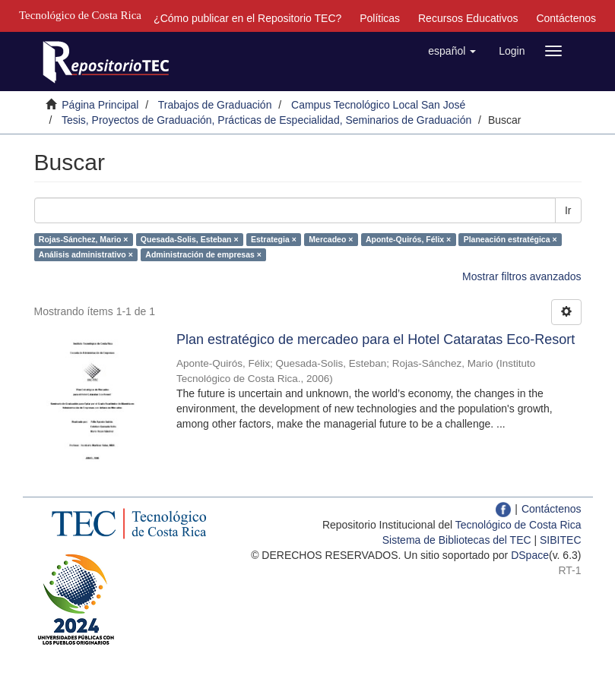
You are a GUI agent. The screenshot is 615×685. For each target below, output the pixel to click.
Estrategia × (273, 239)
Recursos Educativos (468, 18)
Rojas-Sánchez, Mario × (83, 239)
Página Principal (100, 105)
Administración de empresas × (203, 254)
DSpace (530, 555)
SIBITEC (560, 540)
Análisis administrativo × (86, 254)
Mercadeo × (331, 239)
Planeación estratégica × (510, 239)
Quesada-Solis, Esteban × (190, 239)
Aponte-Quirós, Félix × (408, 239)
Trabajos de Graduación (215, 105)
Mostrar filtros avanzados (521, 276)
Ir (568, 210)
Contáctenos (566, 18)
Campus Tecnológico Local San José (378, 105)
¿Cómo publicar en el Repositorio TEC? (247, 18)
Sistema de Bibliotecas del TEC (456, 540)
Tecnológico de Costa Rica (518, 525)
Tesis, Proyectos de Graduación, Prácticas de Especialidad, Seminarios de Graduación (266, 120)
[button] (452, 51)
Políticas (380, 18)
